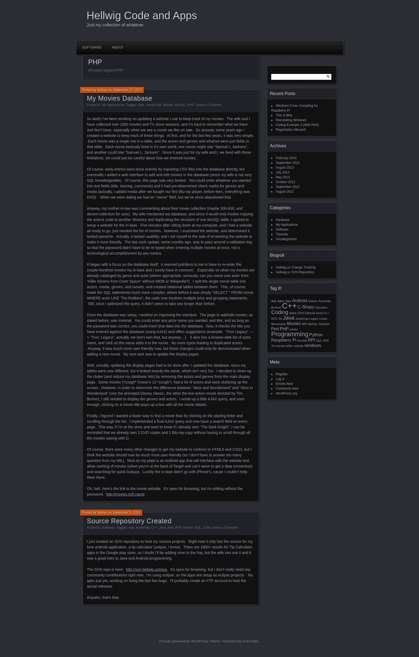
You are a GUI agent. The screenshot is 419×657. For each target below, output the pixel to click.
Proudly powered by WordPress (183, 641)
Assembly (142, 527)
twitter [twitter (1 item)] (289, 345)
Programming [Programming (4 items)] (289, 334)
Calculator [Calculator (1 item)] (321, 307)
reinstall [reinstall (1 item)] (302, 340)
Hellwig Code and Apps (142, 15)
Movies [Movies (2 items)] (294, 323)
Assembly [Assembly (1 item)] (325, 301)
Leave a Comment (208, 105)
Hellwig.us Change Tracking (296, 267)
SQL (198, 527)
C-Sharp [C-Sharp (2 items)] (306, 306)
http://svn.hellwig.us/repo (146, 569)
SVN (206, 527)
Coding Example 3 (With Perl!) (297, 125)
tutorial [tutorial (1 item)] (280, 345)
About (117, 47)
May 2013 (283, 177)
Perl (170, 527)
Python (188, 527)
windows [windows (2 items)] (312, 345)
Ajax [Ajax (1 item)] (288, 301)
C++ (154, 527)
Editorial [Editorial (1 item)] (310, 313)
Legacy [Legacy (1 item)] (314, 318)
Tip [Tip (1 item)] (273, 345)
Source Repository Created (129, 521)
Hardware (283, 220)
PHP (190, 105)
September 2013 (288, 163)
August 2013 (285, 167)
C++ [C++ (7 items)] (289, 305)
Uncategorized (286, 239)
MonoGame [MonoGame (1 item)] (278, 324)
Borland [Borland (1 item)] (276, 307)
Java (162, 527)
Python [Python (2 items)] (316, 334)
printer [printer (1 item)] (294, 329)
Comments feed (287, 388)
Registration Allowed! (291, 130)
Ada (131, 527)
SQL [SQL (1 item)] (319, 340)
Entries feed (284, 384)
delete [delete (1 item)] (293, 313)
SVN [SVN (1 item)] (325, 340)
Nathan (102, 90)
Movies (168, 105)
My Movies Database (119, 98)
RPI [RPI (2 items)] (311, 340)
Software (92, 47)
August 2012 (285, 191)
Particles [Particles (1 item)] (324, 324)
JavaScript (153, 105)
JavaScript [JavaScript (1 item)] (302, 318)
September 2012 (288, 187)
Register (282, 374)
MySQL (180, 105)
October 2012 (285, 182)
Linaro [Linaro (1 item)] (323, 318)
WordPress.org (286, 393)
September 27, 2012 (127, 90)
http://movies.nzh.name (125, 494)
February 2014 (286, 158)
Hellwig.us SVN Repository (295, 272)
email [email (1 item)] (319, 313)
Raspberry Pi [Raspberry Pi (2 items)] (283, 340)
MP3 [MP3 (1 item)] (305, 324)
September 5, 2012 (126, 512)
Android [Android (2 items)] (299, 300)
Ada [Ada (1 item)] (273, 301)
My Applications (113, 105)
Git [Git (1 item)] (280, 318)
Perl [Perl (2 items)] (275, 328)
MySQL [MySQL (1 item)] (313, 324)
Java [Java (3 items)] (288, 318)
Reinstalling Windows (291, 120)
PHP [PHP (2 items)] (284, 328)
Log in (280, 379)
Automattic (250, 641)
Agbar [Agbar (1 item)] (281, 301)
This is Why (284, 115)
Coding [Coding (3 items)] (279, 312)
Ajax (141, 105)
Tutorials (282, 234)
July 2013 (282, 172)
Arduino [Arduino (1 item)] (313, 301)
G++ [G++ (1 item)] (326, 313)
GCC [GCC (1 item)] (274, 318)
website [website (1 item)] (299, 345)
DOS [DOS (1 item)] (301, 313)
